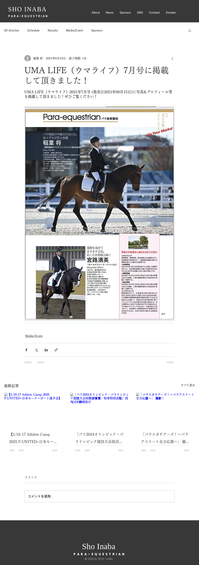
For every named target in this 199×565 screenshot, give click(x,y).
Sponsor (97, 30)
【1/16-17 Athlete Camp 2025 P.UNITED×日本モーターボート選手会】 (33, 438)
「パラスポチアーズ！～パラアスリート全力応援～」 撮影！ (164, 438)
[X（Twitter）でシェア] (36, 350)
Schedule (33, 30)
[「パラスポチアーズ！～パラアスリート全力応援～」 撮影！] (165, 409)
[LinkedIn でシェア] (46, 350)
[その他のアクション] (172, 58)
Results (53, 30)
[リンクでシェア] (56, 350)
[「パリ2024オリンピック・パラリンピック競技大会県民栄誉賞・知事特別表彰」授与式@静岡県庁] (99, 409)
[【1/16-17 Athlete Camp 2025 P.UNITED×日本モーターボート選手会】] (33, 409)
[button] (190, 30)
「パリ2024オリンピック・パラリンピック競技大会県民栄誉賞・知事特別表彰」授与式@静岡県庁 (99, 438)
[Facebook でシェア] (26, 350)
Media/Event (74, 30)
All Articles (11, 30)
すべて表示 (188, 385)
